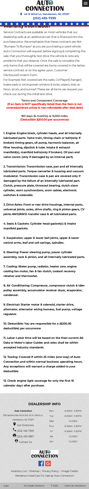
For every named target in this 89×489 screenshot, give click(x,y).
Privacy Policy (50, 471)
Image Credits (69, 471)
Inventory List (19, 471)
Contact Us (25, 442)
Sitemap (34, 471)
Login (6, 485)
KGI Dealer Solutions (34, 485)
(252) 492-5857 (25, 436)
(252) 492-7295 (44, 18)
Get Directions (25, 425)
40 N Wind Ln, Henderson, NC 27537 (44, 14)
